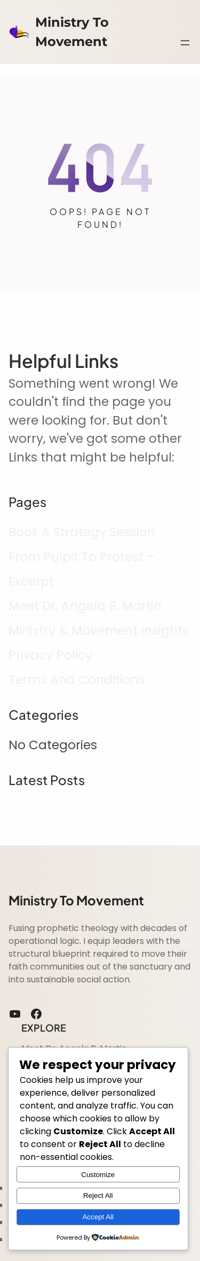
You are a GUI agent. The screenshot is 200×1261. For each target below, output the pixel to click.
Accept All (98, 1217)
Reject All (98, 1195)
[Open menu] (185, 42)
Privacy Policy (50, 655)
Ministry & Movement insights (99, 630)
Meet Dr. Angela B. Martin (85, 605)
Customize (98, 1175)
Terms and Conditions (77, 679)
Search (186, 20)
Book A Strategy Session (82, 532)
